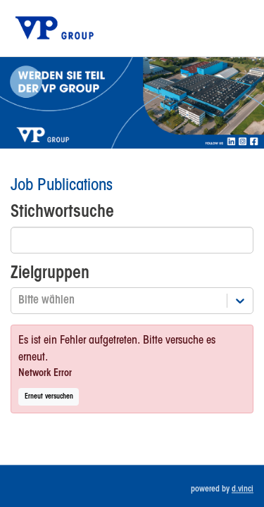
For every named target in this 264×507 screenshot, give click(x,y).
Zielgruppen (50, 273)
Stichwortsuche (62, 212)
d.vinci (242, 490)
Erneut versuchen (49, 397)
